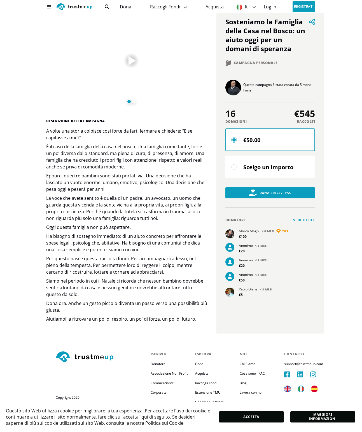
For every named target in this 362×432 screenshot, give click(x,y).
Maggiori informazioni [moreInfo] (323, 416)
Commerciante (162, 383)
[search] (107, 6)
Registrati (304, 7)
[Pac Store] (214, 7)
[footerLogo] (101, 357)
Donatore (158, 363)
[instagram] (316, 374)
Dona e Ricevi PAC (270, 192)
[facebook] (290, 374)
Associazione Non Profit (169, 373)
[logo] (74, 7)
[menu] (49, 6)
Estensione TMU (208, 392)
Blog (243, 383)
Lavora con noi (251, 392)
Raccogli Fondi (206, 383)
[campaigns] (125, 7)
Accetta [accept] (251, 416)
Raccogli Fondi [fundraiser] (169, 7)
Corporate (159, 392)
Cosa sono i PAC (252, 373)
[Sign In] (270, 7)
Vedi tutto (303, 220)
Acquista (214, 7)
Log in (270, 7)
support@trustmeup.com (303, 363)
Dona (125, 7)
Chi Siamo (247, 363)
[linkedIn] (303, 374)
